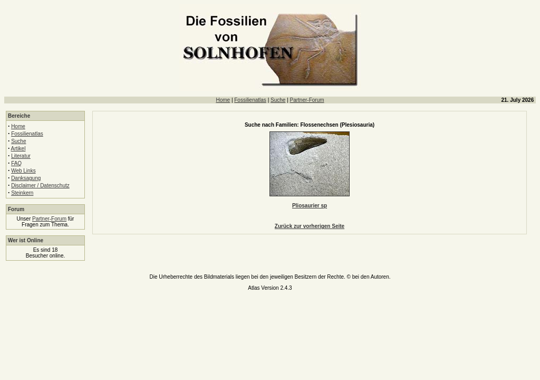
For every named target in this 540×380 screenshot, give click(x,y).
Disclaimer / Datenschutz (40, 185)
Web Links (23, 171)
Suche (278, 100)
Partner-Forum (307, 100)
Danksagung (26, 178)
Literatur (21, 156)
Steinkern (22, 193)
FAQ (16, 163)
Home (223, 100)
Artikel (18, 148)
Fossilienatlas (250, 100)
